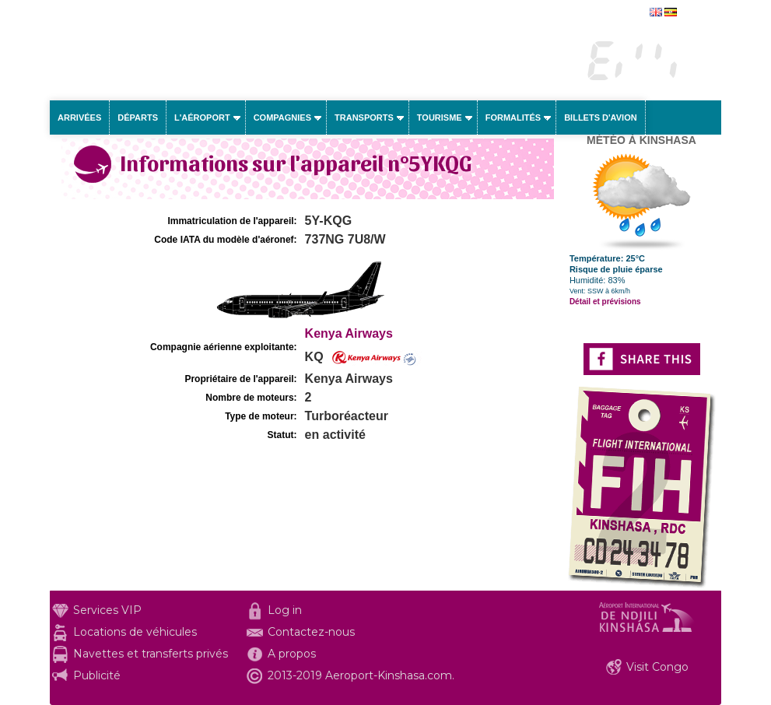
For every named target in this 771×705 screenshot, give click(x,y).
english (694, 13)
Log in (285, 610)
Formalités (513, 117)
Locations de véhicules (135, 632)
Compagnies (282, 117)
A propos (292, 654)
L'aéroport (202, 117)
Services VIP (107, 610)
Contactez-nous (311, 632)
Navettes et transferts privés (150, 654)
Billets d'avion (600, 117)
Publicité (97, 675)
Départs (137, 117)
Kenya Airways (349, 333)
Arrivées (79, 117)
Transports (364, 117)
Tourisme (439, 117)
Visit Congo (657, 667)
